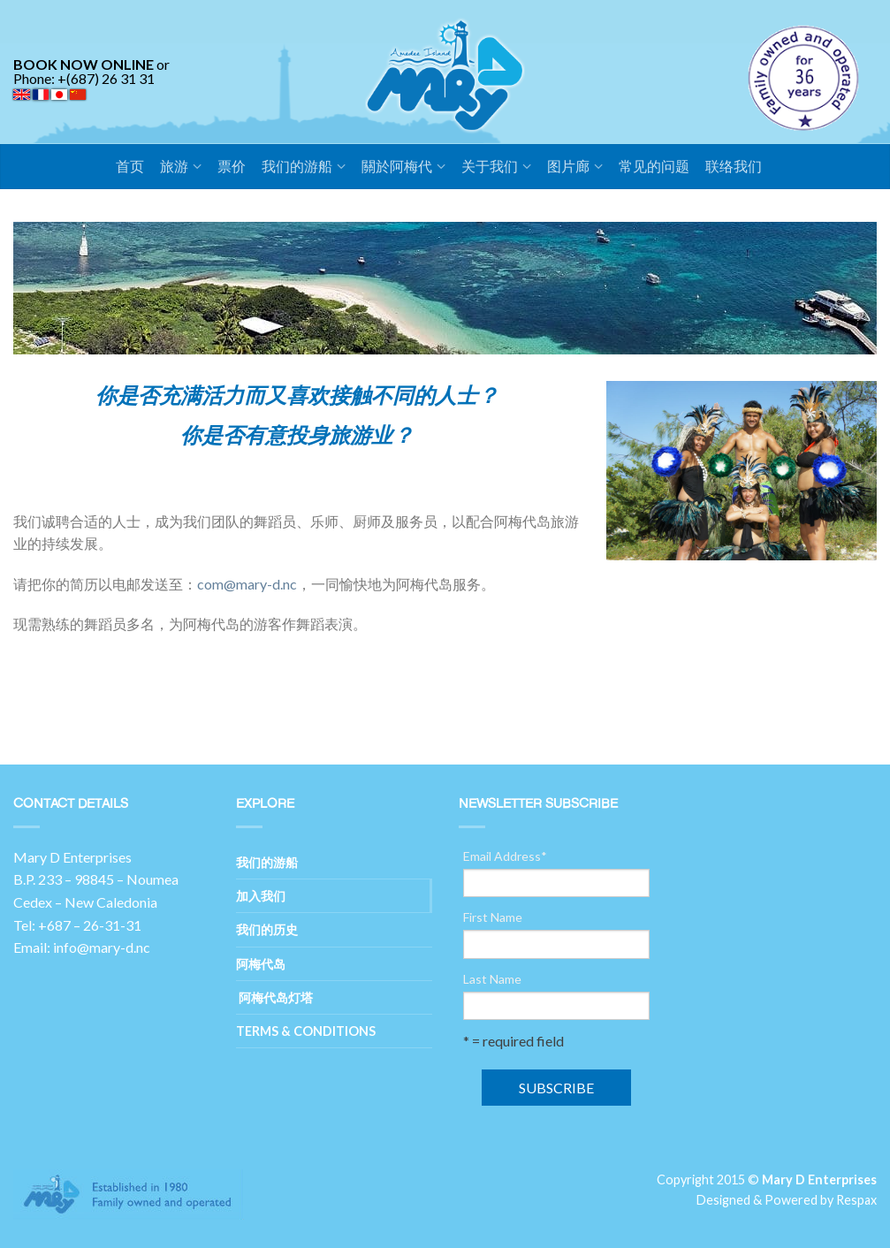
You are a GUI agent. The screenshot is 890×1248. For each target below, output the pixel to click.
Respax (856, 1199)
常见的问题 (654, 166)
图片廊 (568, 166)
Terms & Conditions (306, 1031)
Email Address (505, 856)
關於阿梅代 (396, 166)
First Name (492, 917)
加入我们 (260, 895)
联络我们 (733, 166)
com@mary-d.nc (247, 583)
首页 (130, 166)
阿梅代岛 (260, 963)
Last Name (492, 979)
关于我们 (489, 166)
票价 (231, 166)
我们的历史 (267, 929)
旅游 (174, 166)
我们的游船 (297, 166)
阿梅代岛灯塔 (274, 997)
